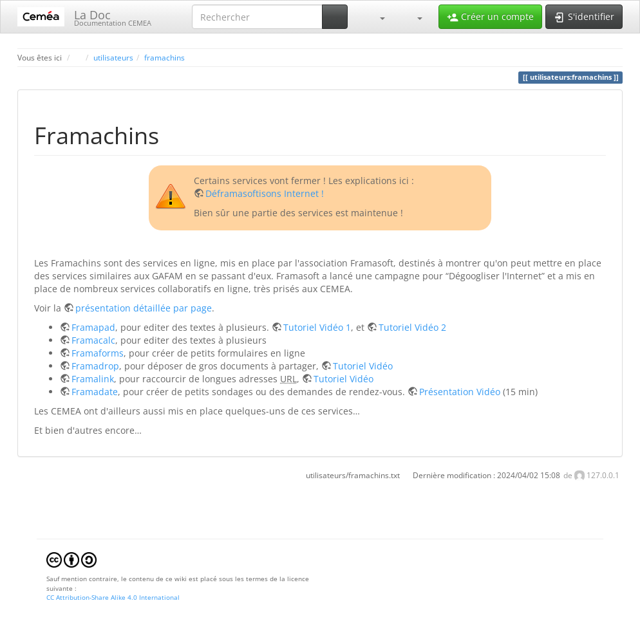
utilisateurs (113, 57)
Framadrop (95, 366)
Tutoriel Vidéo (363, 366)
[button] (376, 17)
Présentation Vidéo (459, 392)
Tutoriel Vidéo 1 (317, 327)
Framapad (93, 327)
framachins (164, 57)
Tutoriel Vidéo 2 (412, 327)
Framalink (92, 379)
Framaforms (97, 353)
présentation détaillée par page (143, 308)
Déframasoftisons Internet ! (264, 193)
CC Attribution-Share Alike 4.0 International (113, 597)
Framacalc (93, 340)
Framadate (94, 392)
